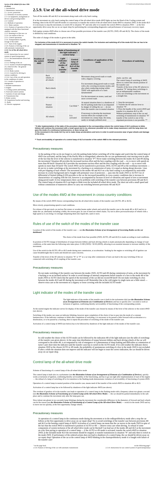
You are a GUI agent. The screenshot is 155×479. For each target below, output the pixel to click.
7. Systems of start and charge (14, 94)
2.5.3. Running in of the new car (15, 33)
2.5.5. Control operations (13, 37)
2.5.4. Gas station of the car (14, 35)
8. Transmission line (11, 96)
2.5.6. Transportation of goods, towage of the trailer (15, 41)
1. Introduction (9, 8)
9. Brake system (10, 98)
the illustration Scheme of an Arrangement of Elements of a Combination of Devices (106, 300)
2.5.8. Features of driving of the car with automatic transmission (16, 47)
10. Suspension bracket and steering (16, 100)
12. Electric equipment (12, 104)
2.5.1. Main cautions (11, 25)
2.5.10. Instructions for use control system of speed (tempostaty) (16, 55)
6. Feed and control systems (14, 92)
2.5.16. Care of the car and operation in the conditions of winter (17, 78)
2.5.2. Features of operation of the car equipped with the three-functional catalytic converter (17, 29)
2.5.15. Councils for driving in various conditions (15, 74)
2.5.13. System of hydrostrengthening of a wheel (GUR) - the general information (17, 67)
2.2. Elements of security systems (16, 15)
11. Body (7, 102)
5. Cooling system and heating (15, 90)
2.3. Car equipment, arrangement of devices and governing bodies (16, 18)
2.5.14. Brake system (11, 71)
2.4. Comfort (8, 21)
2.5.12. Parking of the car (13, 62)
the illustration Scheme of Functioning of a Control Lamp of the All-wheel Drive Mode (72, 394)
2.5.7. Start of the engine (13, 44)
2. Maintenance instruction (13, 10)
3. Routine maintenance (12, 85)
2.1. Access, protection (12, 12)
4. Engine (7, 88)
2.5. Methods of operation (13, 23)
